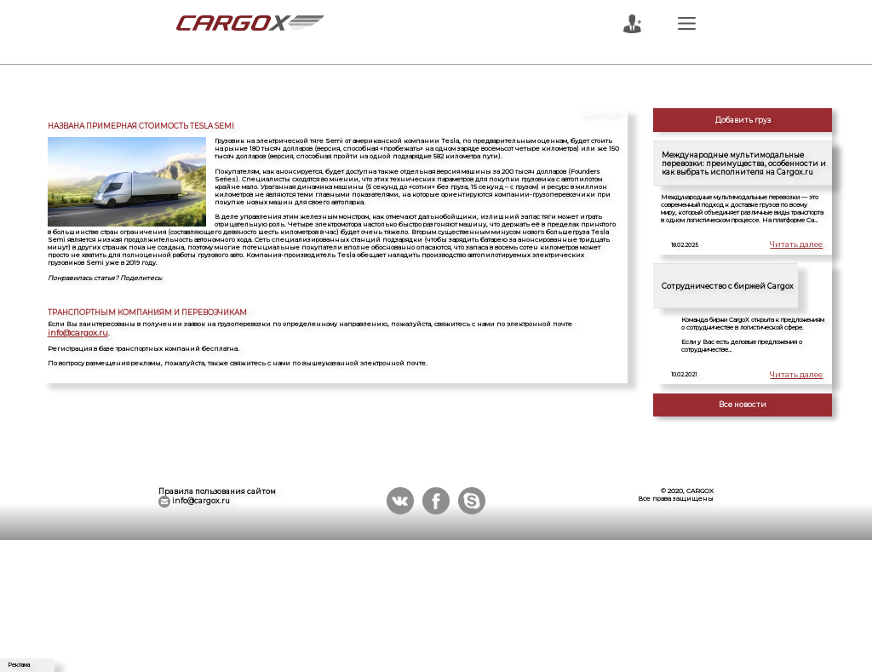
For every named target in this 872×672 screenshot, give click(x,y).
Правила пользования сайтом (217, 491)
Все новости (742, 404)
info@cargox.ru (71, 332)
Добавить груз (743, 120)
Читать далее (801, 245)
